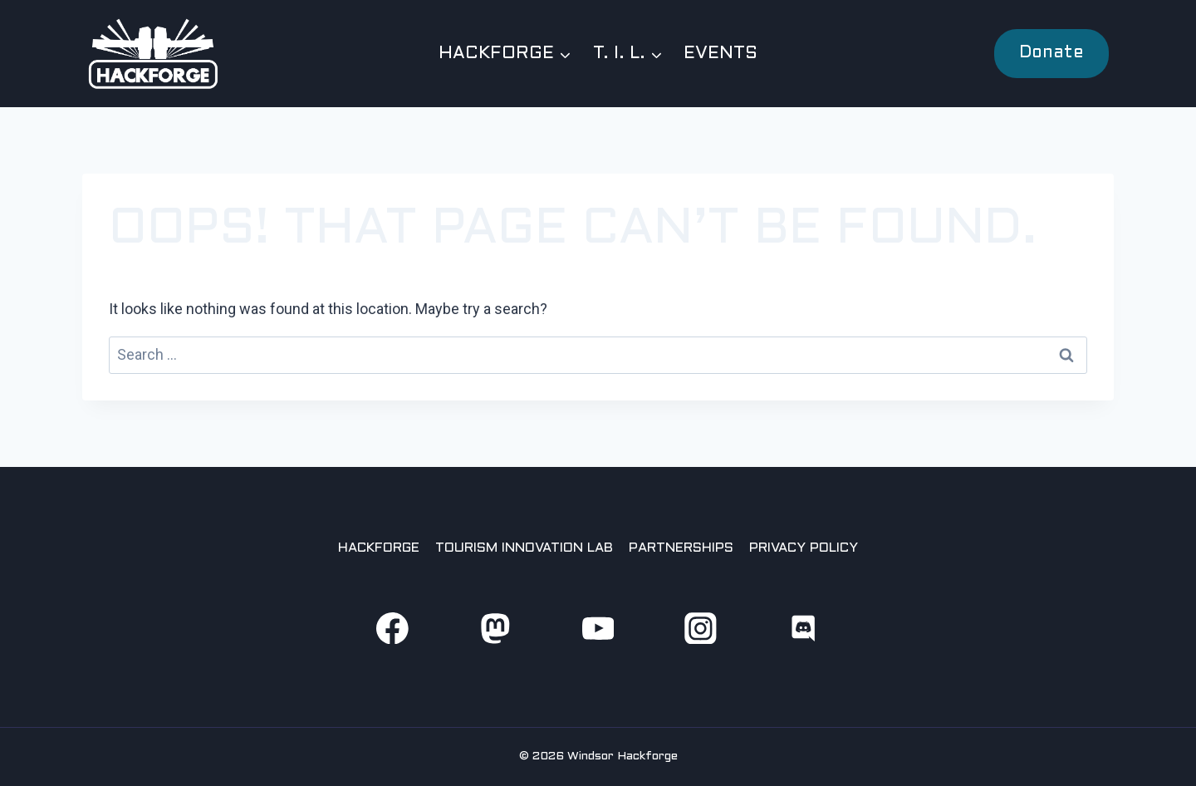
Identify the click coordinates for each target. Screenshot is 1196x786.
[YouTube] (598, 628)
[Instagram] (701, 628)
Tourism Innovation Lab (524, 548)
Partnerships (681, 548)
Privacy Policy (803, 548)
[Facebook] (392, 628)
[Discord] (804, 628)
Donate (1051, 53)
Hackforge (378, 548)
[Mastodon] (495, 628)
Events (720, 53)
